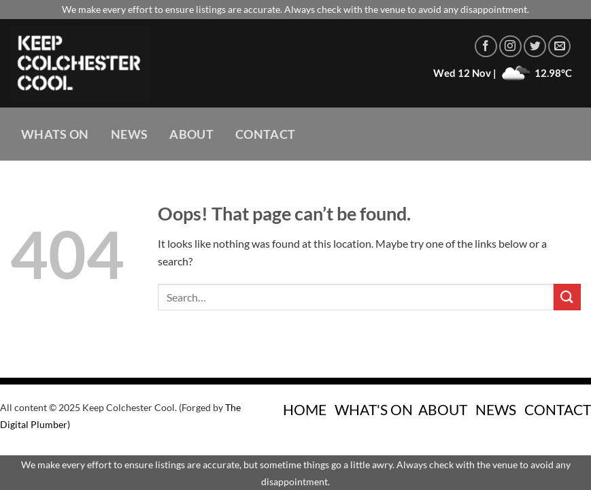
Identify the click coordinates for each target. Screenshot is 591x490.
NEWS (495, 409)
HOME (304, 409)
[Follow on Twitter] (535, 46)
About (191, 134)
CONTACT (557, 409)
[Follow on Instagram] (510, 46)
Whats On (55, 134)
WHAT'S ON (374, 409)
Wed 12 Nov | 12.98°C (502, 73)
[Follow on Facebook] (486, 46)
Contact (265, 134)
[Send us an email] (559, 46)
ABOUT (442, 409)
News (129, 134)
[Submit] (567, 297)
